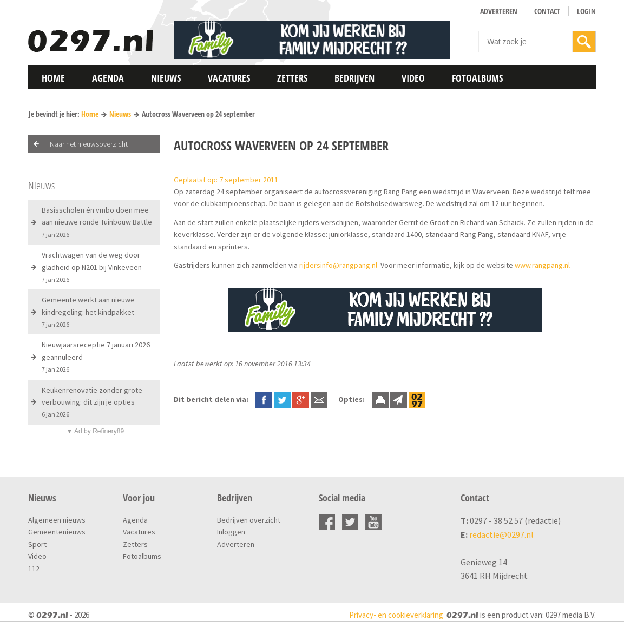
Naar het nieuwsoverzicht (89, 144)
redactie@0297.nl (501, 534)
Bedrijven (354, 77)
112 (34, 568)
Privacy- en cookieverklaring (396, 615)
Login (586, 11)
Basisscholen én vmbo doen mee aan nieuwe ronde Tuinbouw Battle (97, 222)
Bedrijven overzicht (248, 520)
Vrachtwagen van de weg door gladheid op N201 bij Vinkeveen (92, 266)
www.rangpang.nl (542, 265)
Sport (37, 544)
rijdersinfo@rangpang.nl (338, 265)
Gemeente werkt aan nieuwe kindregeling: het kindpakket (88, 311)
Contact (547, 11)
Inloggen (231, 532)
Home (53, 77)
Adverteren (498, 11)
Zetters (292, 77)
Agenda (108, 77)
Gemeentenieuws (57, 532)
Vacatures (229, 77)
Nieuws (166, 77)
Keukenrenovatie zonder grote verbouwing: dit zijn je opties (92, 402)
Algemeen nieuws (57, 520)
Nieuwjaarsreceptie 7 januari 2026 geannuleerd (96, 356)
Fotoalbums (477, 77)
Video (413, 77)
